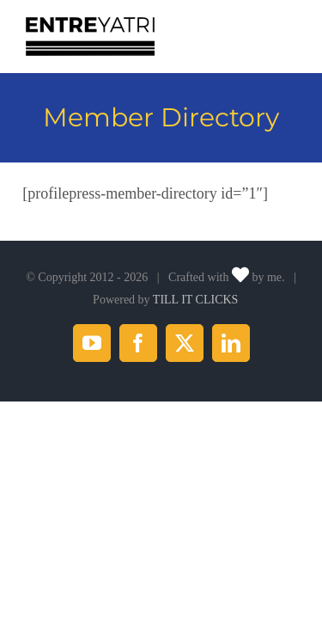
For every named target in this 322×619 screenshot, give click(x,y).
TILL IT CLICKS (196, 342)
